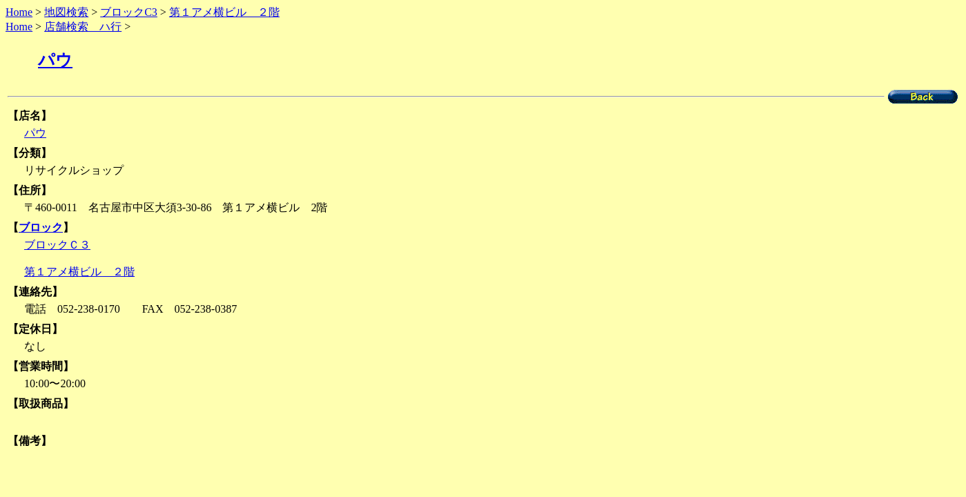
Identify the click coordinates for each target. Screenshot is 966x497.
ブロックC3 (128, 12)
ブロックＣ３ (57, 245)
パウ (55, 60)
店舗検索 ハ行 (83, 26)
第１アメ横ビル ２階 (224, 12)
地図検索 (66, 12)
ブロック (41, 227)
